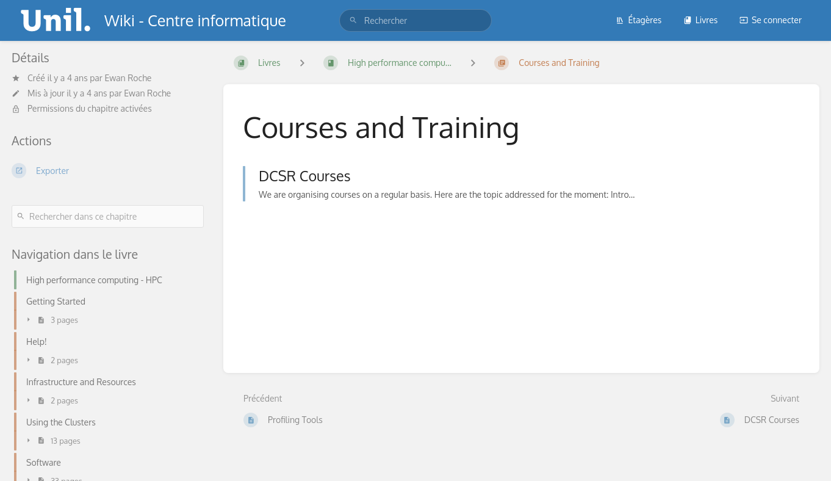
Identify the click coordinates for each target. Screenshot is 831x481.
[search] (415, 20)
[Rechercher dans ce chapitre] (108, 216)
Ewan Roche (127, 78)
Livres (700, 20)
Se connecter (770, 20)
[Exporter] (108, 170)
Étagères (638, 20)
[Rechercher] (353, 20)
